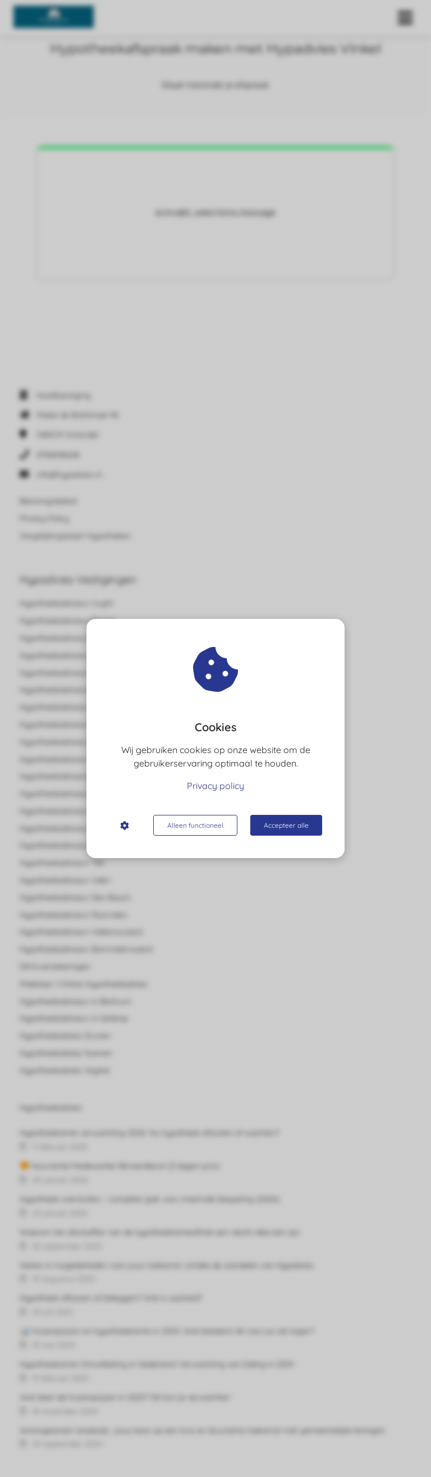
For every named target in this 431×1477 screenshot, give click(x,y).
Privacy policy (215, 785)
